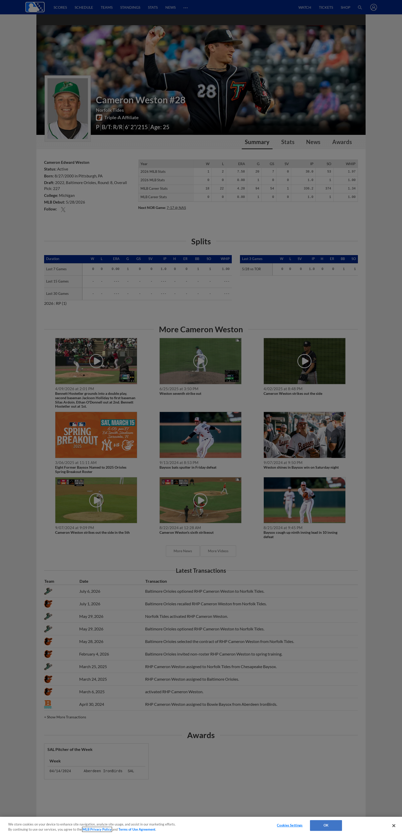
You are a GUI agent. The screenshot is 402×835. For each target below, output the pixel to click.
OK (326, 825)
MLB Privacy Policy (97, 829)
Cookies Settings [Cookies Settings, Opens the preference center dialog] (290, 825)
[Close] (393, 825)
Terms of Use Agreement (136, 829)
